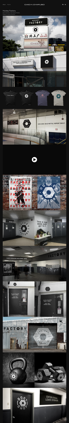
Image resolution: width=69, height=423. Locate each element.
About (4, 4)
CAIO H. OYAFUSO (34, 4)
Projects (9, 4)
